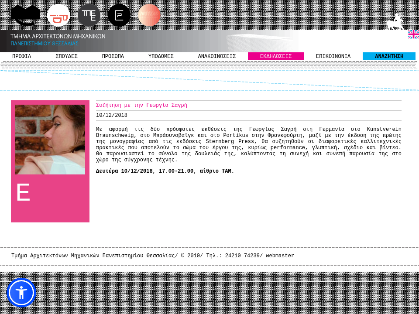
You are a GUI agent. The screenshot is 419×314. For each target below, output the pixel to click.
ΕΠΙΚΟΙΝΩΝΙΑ (333, 57)
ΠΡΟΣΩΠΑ (113, 57)
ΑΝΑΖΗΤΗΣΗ (389, 57)
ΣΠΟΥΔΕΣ (66, 57)
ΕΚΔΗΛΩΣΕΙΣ (276, 57)
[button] (21, 292)
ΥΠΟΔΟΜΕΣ (161, 57)
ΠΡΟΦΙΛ (21, 57)
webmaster (280, 256)
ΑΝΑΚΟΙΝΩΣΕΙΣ (217, 57)
